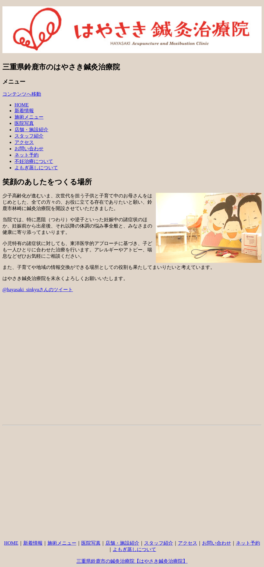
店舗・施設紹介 (31, 129)
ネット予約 (26, 155)
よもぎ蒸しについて (36, 167)
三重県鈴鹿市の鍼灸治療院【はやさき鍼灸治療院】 (132, 561)
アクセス (24, 142)
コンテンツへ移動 (21, 94)
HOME (21, 104)
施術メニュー (28, 116)
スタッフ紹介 (28, 136)
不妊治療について (33, 161)
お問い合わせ (28, 148)
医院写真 (24, 123)
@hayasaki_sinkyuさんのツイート (37, 289)
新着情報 (24, 110)
